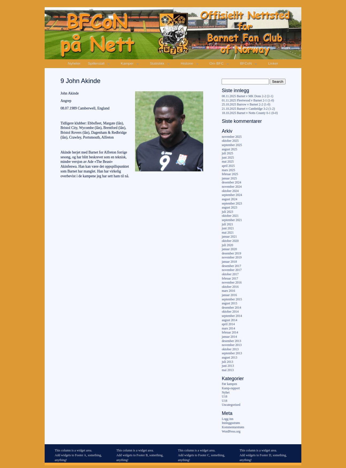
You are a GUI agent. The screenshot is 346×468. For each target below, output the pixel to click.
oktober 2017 (230, 274)
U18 (224, 396)
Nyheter (74, 63)
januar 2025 (229, 178)
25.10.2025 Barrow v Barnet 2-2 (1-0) (246, 104)
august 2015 (229, 303)
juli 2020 (227, 245)
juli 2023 (227, 212)
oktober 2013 (230, 349)
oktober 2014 (230, 311)
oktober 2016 (230, 287)
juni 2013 (228, 366)
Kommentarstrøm (233, 427)
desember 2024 (231, 182)
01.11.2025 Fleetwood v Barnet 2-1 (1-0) (248, 100)
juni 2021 (228, 228)
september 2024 (232, 195)
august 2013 (229, 357)
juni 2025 (228, 157)
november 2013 (231, 345)
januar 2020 (229, 249)
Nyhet (225, 392)
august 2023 (229, 207)
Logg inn (227, 419)
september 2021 (232, 220)
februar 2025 (230, 174)
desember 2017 (231, 266)
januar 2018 (229, 262)
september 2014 (232, 316)
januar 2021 (229, 236)
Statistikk (157, 63)
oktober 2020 (230, 241)
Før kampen (229, 384)
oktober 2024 (230, 191)
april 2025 (228, 166)
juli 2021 (227, 224)
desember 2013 (231, 341)
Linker (273, 63)
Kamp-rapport (231, 388)
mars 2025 (228, 170)
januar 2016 (229, 295)
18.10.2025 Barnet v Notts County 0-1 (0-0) (250, 113)
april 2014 (228, 324)
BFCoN (246, 63)
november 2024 (231, 186)
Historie (187, 63)
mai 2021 (228, 232)
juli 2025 (227, 153)
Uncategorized (231, 405)
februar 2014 (230, 332)
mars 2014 (228, 328)
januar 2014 (229, 337)
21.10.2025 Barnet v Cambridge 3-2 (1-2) (248, 109)
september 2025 (232, 145)
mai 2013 (228, 370)
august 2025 (229, 149)
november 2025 (231, 137)
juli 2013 (227, 362)
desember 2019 (231, 253)
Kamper (127, 63)
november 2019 (231, 257)
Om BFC (216, 63)
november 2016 (231, 282)
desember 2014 (231, 307)
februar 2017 (230, 278)
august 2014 (229, 320)
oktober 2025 (230, 141)
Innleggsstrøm (231, 423)
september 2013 (232, 353)
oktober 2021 (230, 216)
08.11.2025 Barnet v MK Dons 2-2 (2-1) (247, 96)
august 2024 (229, 199)
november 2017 (231, 270)
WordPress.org (231, 431)
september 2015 (232, 299)
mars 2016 (228, 291)
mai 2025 (228, 161)
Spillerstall (96, 63)
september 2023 (232, 203)
